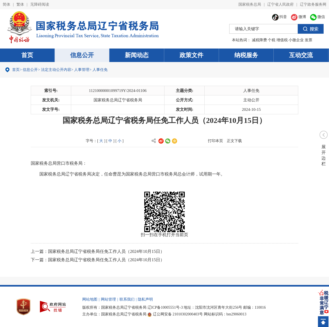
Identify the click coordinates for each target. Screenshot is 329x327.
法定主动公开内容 (56, 70)
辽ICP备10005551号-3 (165, 307)
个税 (271, 40)
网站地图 (89, 299)
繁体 (20, 4)
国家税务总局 (249, 4)
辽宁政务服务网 (313, 4)
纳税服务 (246, 55)
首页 (27, 55)
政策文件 (191, 55)
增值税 (282, 40)
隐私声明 (145, 299)
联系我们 (127, 299)
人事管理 (81, 70)
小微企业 (296, 40)
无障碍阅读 (39, 4)
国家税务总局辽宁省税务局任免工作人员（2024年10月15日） (106, 251)
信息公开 (82, 55)
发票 (308, 40)
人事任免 (100, 70)
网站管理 (108, 299)
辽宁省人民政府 (280, 4)
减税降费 (259, 40)
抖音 (279, 17)
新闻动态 (137, 55)
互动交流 (301, 55)
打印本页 (215, 141)
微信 (317, 17)
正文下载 (234, 141)
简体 (6, 4)
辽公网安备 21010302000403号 (175, 314)
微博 (298, 17)
